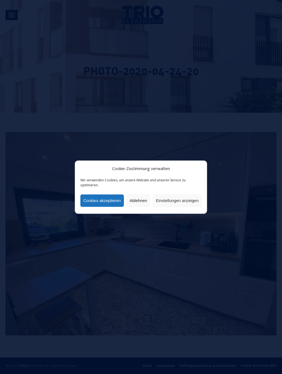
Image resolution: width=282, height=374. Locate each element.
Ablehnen (138, 200)
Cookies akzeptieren (102, 200)
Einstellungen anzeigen (177, 200)
